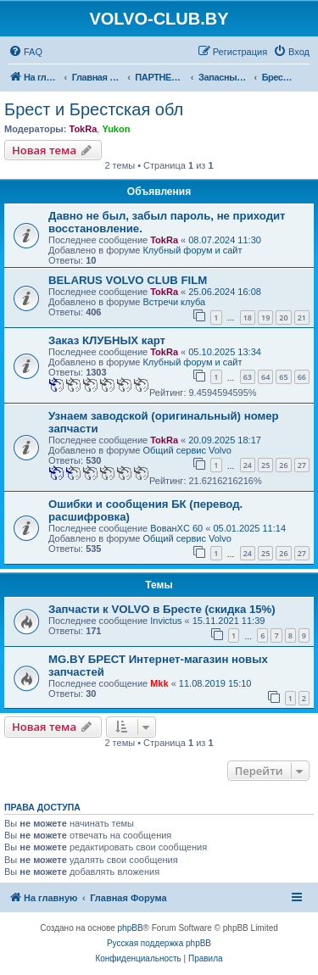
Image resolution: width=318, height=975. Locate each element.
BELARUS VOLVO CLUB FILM (127, 280)
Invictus (165, 621)
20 (283, 317)
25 (265, 465)
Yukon (116, 129)
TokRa (83, 129)
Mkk (159, 683)
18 (247, 317)
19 (265, 317)
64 (265, 376)
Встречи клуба (173, 302)
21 (302, 317)
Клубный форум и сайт (192, 250)
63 (247, 376)
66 (302, 376)
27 (302, 465)
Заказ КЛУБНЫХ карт (106, 340)
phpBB (130, 928)
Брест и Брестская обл (93, 109)
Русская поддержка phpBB (159, 943)
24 (247, 465)
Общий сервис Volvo (186, 450)
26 (283, 465)
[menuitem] (25, 52)
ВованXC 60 (176, 528)
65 (283, 376)
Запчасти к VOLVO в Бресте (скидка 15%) (162, 609)
